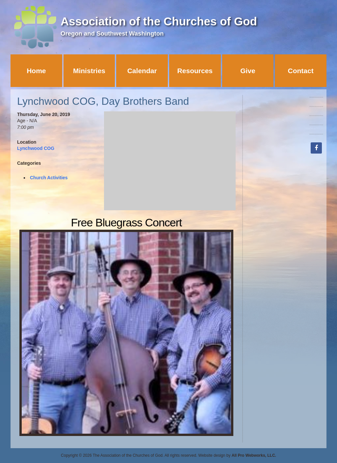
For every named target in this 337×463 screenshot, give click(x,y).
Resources (195, 70)
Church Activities (49, 177)
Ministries (89, 70)
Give (247, 70)
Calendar (142, 70)
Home (36, 70)
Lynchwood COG (35, 148)
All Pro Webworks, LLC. (254, 455)
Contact (301, 70)
